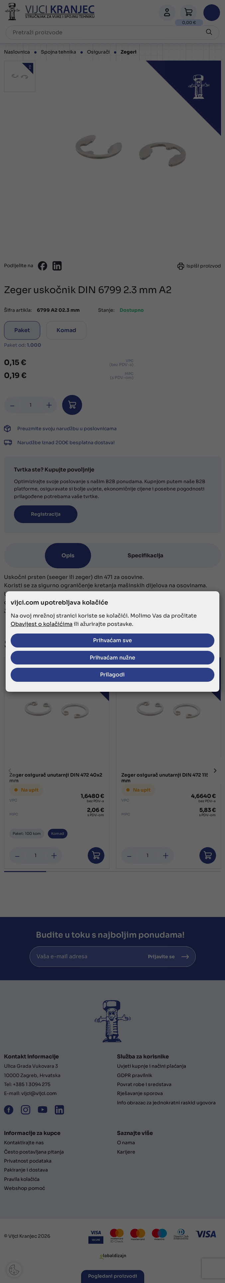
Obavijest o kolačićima (41, 624)
